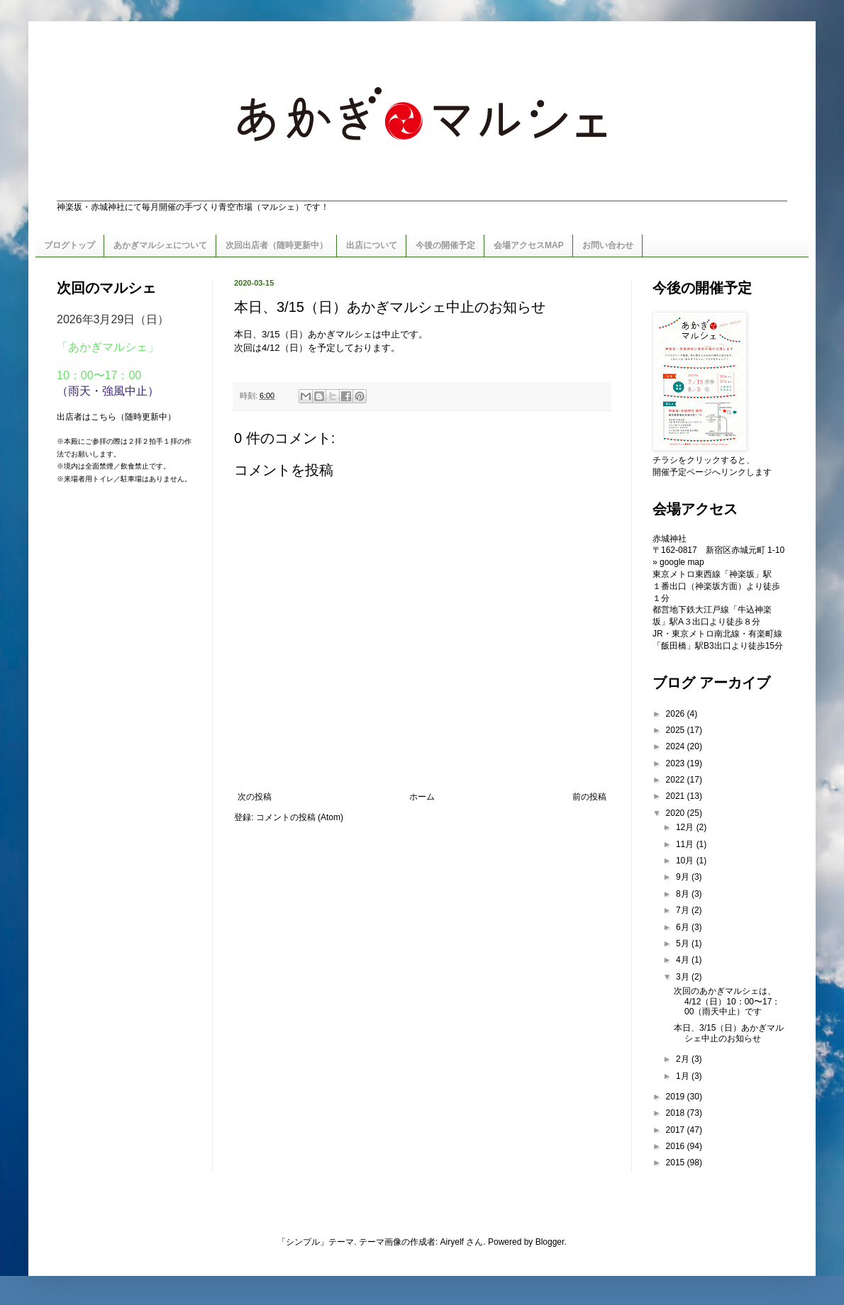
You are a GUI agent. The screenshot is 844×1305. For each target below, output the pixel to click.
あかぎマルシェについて (160, 245)
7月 (684, 910)
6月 (684, 927)
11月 (686, 844)
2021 (676, 796)
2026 (676, 714)
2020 (676, 813)
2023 (676, 763)
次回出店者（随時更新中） (277, 245)
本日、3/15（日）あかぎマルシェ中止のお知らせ (729, 1033)
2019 (676, 1097)
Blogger (550, 1242)
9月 (684, 877)
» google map (678, 562)
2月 (684, 1059)
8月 (684, 894)
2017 (676, 1130)
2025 (676, 730)
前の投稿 (589, 797)
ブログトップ (69, 245)
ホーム (422, 797)
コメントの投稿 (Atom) (299, 817)
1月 (684, 1076)
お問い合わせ (607, 245)
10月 (686, 861)
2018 (676, 1113)
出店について (371, 245)
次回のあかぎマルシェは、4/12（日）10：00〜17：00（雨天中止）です (727, 1001)
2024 (676, 746)
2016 (676, 1146)
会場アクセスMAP (529, 245)
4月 (684, 960)
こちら (103, 417)
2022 (676, 780)
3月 (684, 977)
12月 (686, 827)
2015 (676, 1162)
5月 (684, 943)
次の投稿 (255, 797)
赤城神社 (670, 539)
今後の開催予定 (445, 245)
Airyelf (452, 1242)
